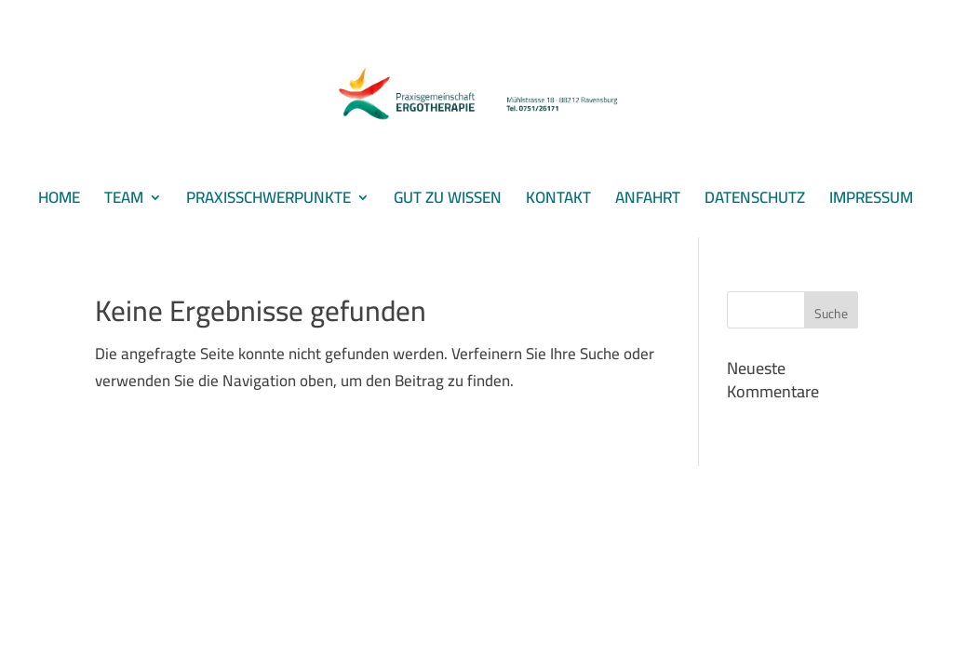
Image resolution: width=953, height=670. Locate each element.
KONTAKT (558, 201)
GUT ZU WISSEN (448, 201)
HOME (59, 201)
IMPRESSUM (871, 201)
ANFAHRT (647, 201)
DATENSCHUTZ (755, 201)
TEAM (123, 201)
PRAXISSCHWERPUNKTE (268, 201)
